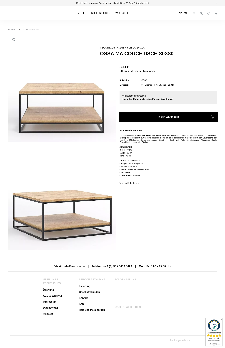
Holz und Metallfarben (92, 310)
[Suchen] (194, 13)
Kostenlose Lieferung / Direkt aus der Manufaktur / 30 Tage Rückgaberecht (112, 3)
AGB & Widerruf (52, 295)
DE (180, 13)
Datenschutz (50, 307)
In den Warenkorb (186, 117)
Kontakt (83, 298)
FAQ (81, 304)
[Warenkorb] (216, 13)
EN (185, 13)
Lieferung (84, 286)
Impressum (49, 301)
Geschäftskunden (89, 292)
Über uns (48, 290)
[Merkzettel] (209, 13)
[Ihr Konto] (201, 13)
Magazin (48, 313)
